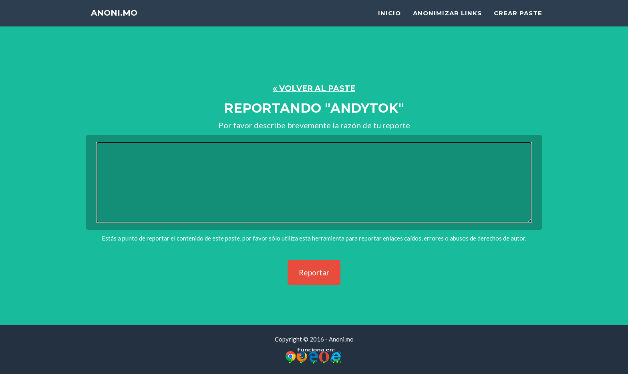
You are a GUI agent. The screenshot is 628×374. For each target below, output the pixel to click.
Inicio (389, 22)
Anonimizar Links (447, 22)
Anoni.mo (118, 23)
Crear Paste (518, 22)
